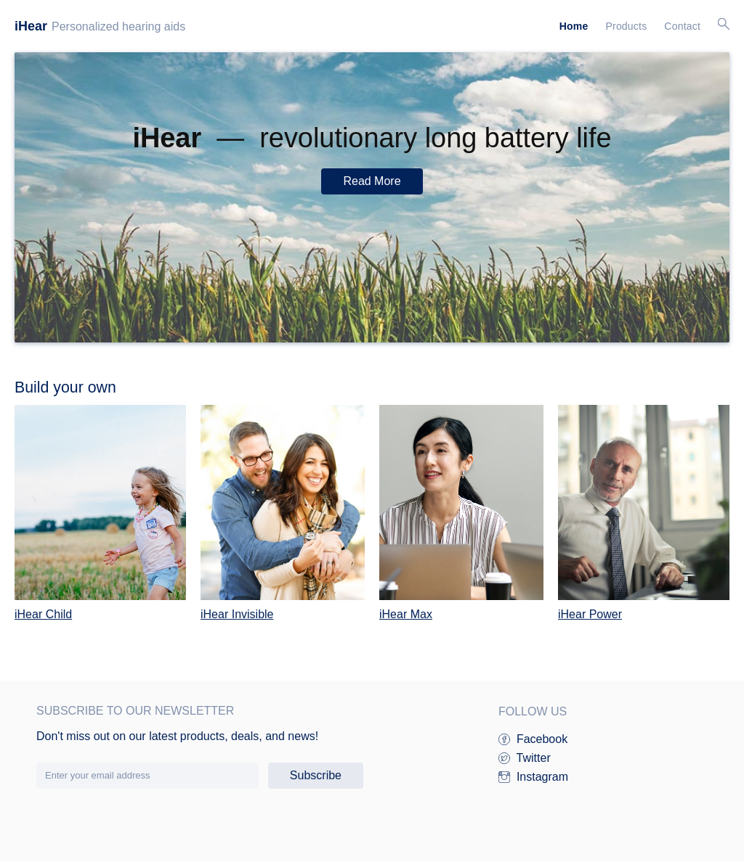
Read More (371, 181)
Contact (682, 26)
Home (574, 26)
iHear (31, 26)
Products (626, 26)
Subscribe (315, 775)
